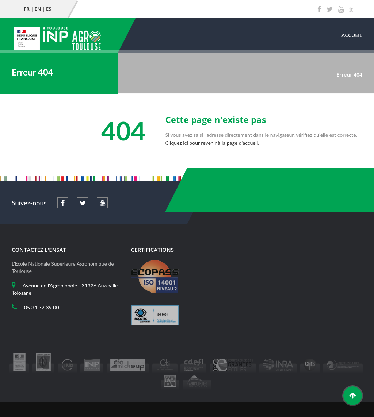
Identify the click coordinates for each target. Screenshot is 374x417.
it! (352, 9)
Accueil (351, 35)
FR (27, 8)
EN (38, 8)
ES (48, 8)
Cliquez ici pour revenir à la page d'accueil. (212, 143)
